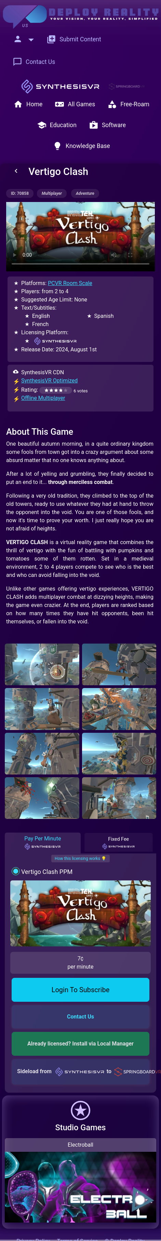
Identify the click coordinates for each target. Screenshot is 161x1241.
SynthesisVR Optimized (49, 380)
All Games (75, 104)
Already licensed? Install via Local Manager (80, 1043)
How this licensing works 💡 (80, 858)
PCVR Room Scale (70, 283)
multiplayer (52, 193)
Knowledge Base (81, 146)
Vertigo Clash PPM (46, 871)
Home (27, 104)
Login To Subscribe (81, 990)
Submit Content (73, 39)
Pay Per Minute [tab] (42, 842)
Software (107, 125)
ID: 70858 (20, 193)
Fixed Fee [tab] (118, 843)
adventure (85, 193)
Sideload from (83, 1071)
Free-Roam (128, 104)
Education (57, 125)
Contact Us (34, 62)
